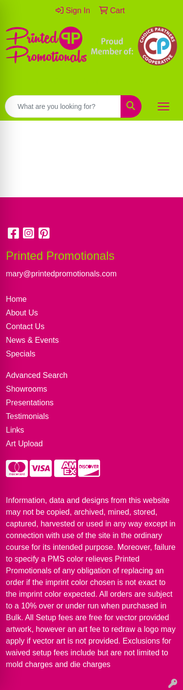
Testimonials (27, 416)
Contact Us (25, 326)
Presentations (30, 402)
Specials (20, 354)
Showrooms (26, 389)
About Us (22, 313)
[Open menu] (163, 106)
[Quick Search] (63, 106)
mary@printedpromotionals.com (91, 81)
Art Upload (24, 443)
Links (15, 430)
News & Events (32, 340)
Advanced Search (36, 375)
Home (16, 299)
